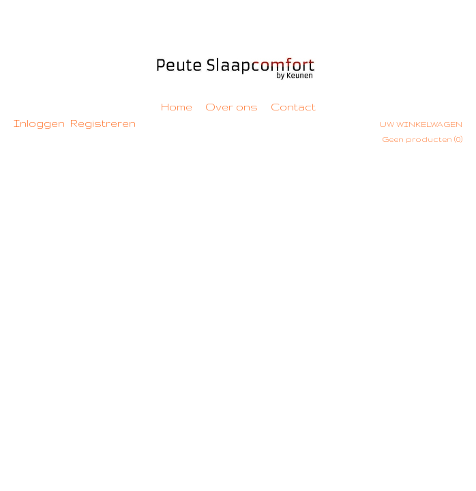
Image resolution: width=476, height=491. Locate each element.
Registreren (103, 123)
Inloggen (39, 123)
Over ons (231, 107)
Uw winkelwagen (420, 124)
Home (176, 107)
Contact (293, 107)
